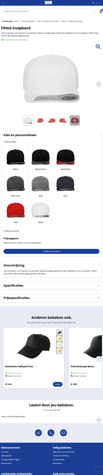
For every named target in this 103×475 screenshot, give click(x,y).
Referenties (6, 435)
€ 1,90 (74, 356)
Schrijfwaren (6, 449)
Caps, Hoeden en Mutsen (48, 21)
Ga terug (7, 21)
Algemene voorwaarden (63, 423)
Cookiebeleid (58, 431)
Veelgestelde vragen (10, 431)
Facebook (59, 449)
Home (16, 21)
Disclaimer (57, 435)
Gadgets (5, 457)
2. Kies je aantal (11, 202)
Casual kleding (27, 21)
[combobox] (47, 11)
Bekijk (57, 356)
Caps (63, 21)
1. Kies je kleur (10, 142)
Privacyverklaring (60, 427)
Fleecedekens (7, 461)
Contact (5, 423)
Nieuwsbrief (6, 427)
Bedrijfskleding (7, 453)
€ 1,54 (8, 356)
